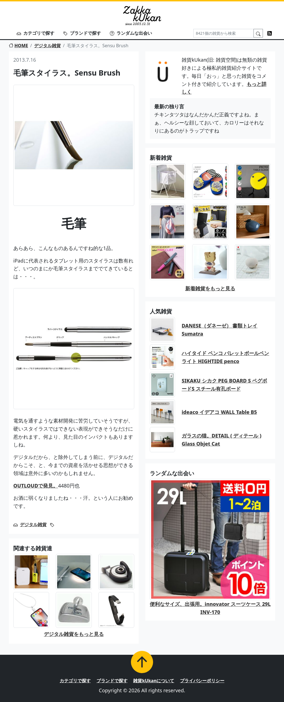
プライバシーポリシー (202, 681)
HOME (18, 46)
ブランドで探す (82, 33)
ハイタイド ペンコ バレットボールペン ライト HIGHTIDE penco (225, 357)
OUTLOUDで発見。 (35, 485)
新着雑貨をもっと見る (210, 288)
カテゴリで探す (35, 33)
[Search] (223, 33)
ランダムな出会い (131, 33)
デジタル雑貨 (47, 46)
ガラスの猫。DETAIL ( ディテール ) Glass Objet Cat (221, 439)
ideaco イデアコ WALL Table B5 (219, 412)
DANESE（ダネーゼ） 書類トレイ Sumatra (219, 329)
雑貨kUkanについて (153, 681)
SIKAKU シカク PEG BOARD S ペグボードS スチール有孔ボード (224, 384)
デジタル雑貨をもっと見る (74, 634)
